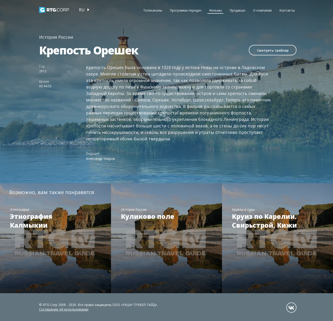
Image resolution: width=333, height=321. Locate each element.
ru (82, 10)
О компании (262, 10)
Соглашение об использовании (63, 309)
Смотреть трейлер (273, 50)
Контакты (287, 10)
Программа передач (185, 10)
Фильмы (215, 10)
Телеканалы (152, 10)
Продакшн (237, 10)
